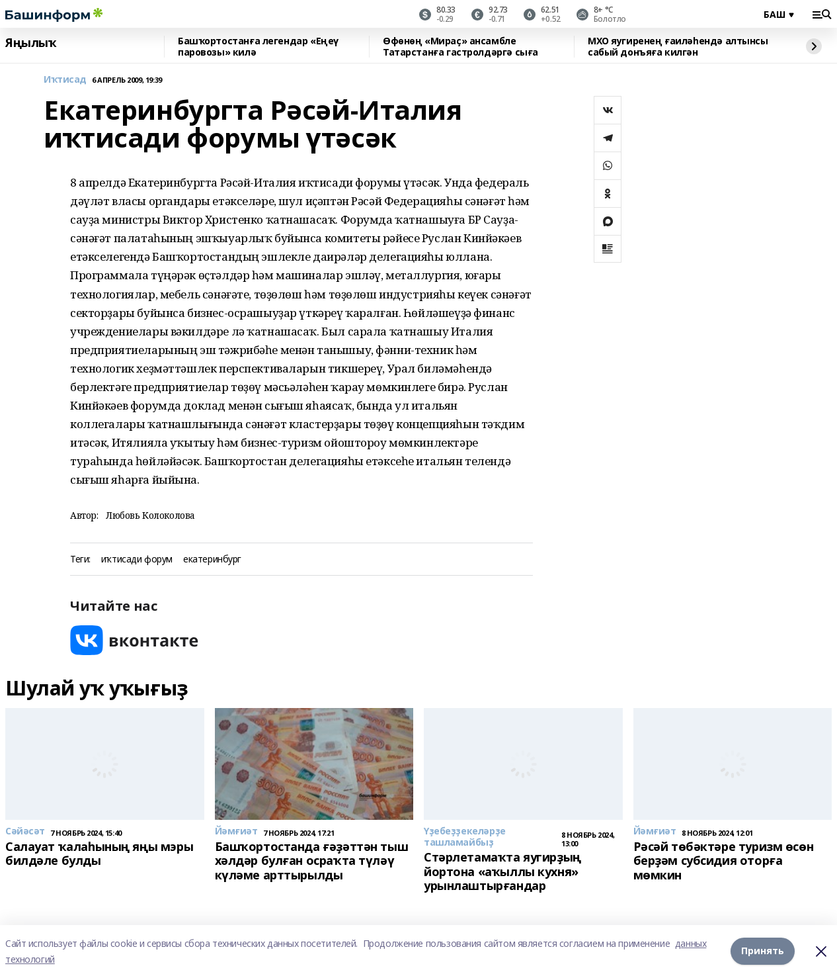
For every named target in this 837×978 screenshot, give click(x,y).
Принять (762, 951)
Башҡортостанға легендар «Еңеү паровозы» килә (258, 47)
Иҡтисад (65, 79)
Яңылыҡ (30, 43)
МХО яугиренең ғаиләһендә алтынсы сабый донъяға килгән (678, 47)
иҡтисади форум (137, 559)
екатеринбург (212, 559)
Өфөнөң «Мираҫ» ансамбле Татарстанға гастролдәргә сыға (460, 47)
